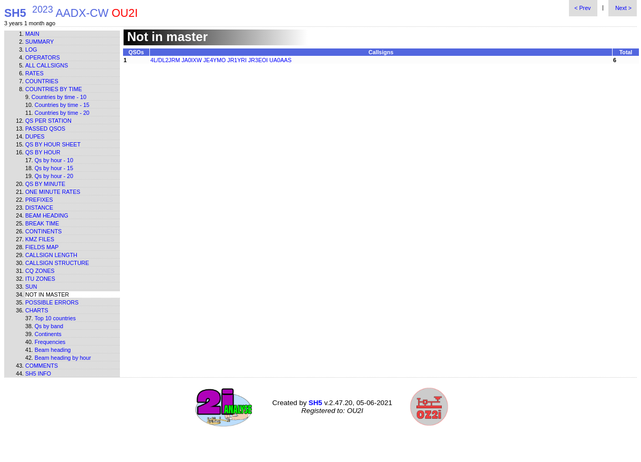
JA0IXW (191, 60)
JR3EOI (258, 60)
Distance (39, 207)
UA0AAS (280, 60)
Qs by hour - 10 (54, 160)
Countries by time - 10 (59, 97)
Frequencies (50, 342)
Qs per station (48, 120)
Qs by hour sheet (52, 144)
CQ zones (40, 271)
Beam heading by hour (63, 358)
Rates (34, 73)
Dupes (35, 136)
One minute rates (52, 192)
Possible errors (51, 302)
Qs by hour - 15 (54, 168)
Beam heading (46, 215)
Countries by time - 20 (62, 113)
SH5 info (38, 373)
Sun (31, 286)
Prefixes (39, 199)
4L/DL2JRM (165, 60)
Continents (43, 231)
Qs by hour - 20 (54, 176)
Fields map (41, 247)
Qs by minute (45, 184)
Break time (42, 223)
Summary (39, 41)
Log (31, 49)
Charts (36, 310)
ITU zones (40, 279)
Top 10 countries (55, 318)
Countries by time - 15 (62, 105)
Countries (41, 81)
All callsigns (46, 65)
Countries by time (53, 89)
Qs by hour (42, 152)
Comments (41, 365)
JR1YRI (237, 60)
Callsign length (51, 255)
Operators (42, 57)
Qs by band (49, 326)
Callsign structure (57, 263)
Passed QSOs (45, 128)
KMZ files (39, 239)
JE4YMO (215, 60)
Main (32, 34)
